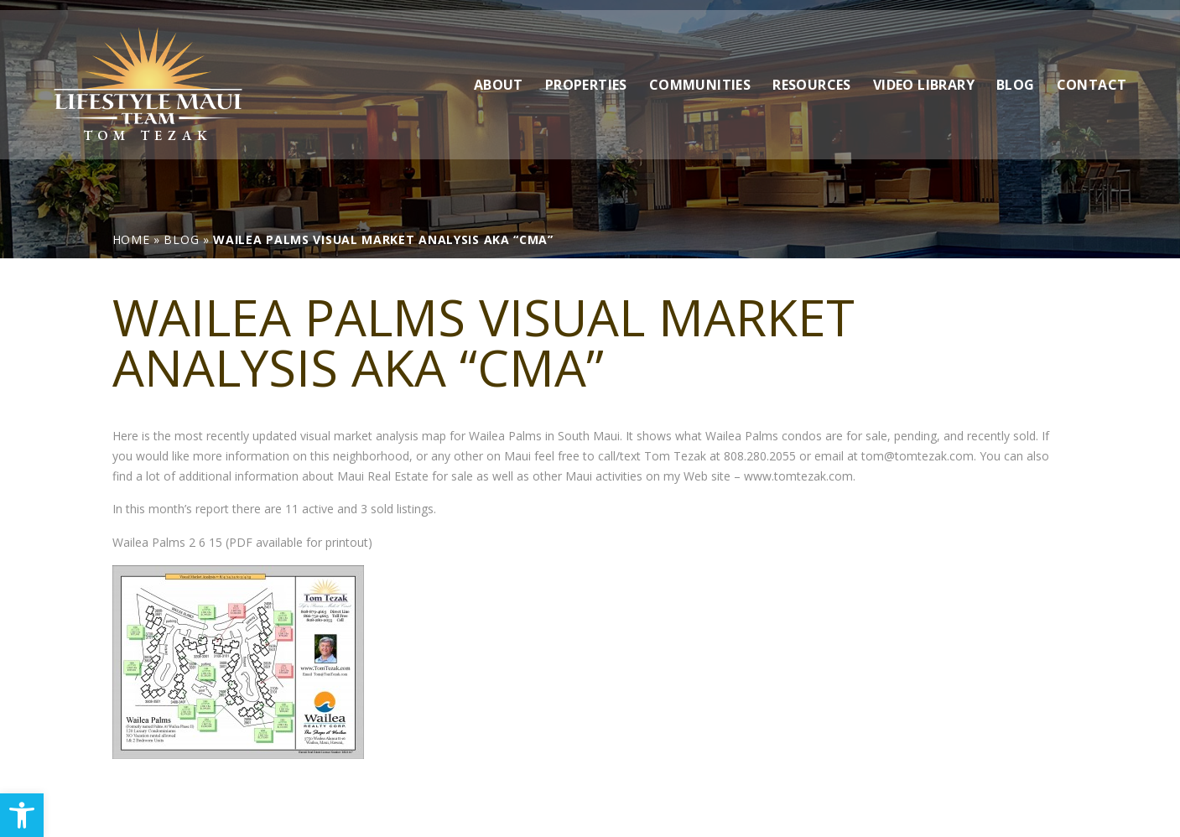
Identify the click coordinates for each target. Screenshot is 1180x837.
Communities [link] (700, 74)
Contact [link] (1092, 74)
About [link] (498, 74)
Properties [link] (586, 74)
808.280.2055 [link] (760, 456)
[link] (22, 815)
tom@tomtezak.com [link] (917, 456)
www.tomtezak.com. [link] (799, 476)
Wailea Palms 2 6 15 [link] (167, 542)
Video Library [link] (924, 74)
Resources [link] (811, 74)
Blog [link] (1015, 74)
